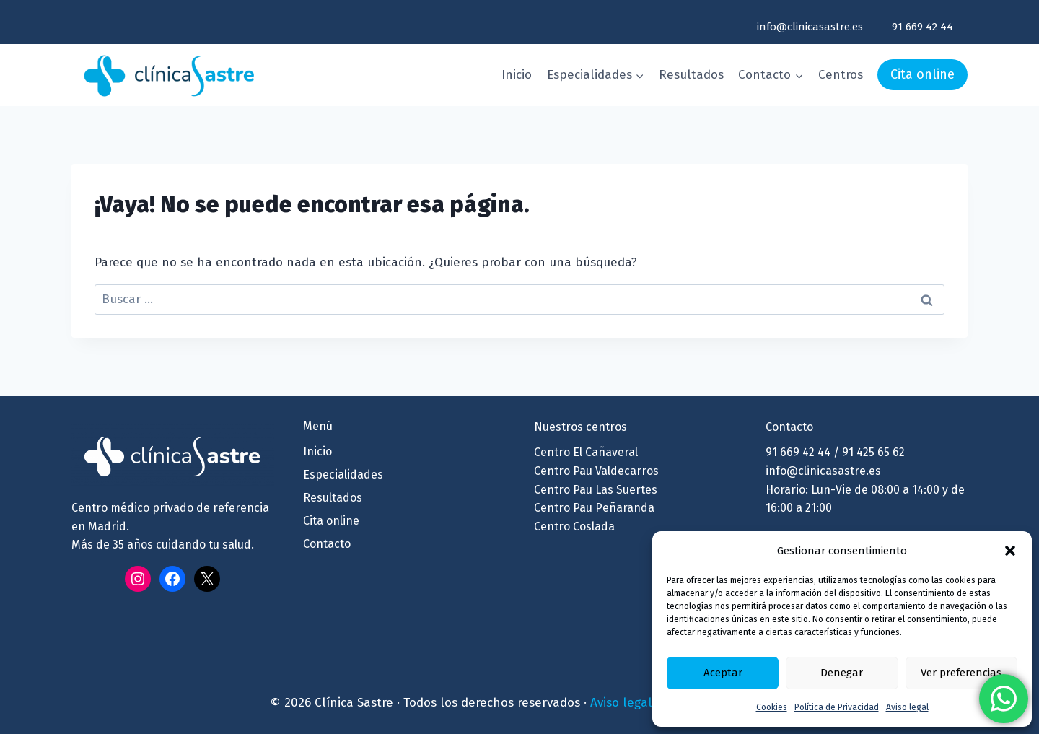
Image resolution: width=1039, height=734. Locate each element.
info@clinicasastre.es (810, 26)
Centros (840, 74)
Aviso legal (907, 707)
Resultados (691, 74)
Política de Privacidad (836, 707)
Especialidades (343, 474)
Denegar (841, 672)
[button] (1010, 550)
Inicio (516, 74)
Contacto (327, 544)
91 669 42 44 (922, 26)
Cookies (771, 707)
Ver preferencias (961, 672)
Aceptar (722, 672)
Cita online (922, 74)
